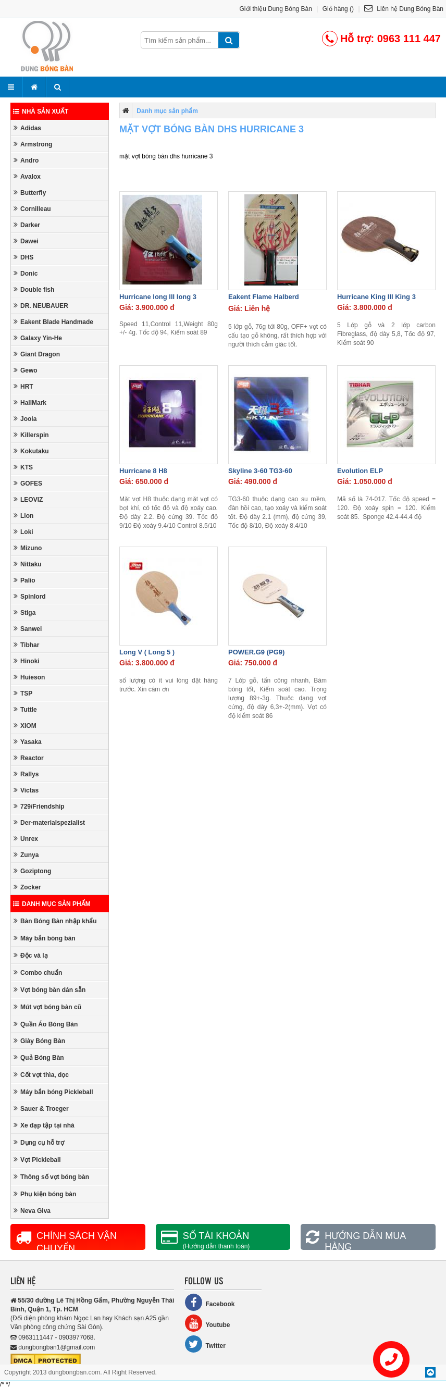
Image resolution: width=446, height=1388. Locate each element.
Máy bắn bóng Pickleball (53, 1092)
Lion (23, 515)
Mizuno (28, 548)
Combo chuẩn (38, 972)
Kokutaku (31, 451)
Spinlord (30, 596)
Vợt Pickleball (37, 1159)
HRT (23, 386)
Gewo (26, 370)
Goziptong (32, 871)
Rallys (26, 774)
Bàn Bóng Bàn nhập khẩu (55, 921)
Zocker (27, 887)
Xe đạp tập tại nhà (44, 1125)
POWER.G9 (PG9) (256, 652)
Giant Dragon (37, 354)
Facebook (209, 1302)
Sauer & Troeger (41, 1108)
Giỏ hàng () (338, 9)
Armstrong (33, 144)
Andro (26, 160)
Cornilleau (32, 209)
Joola (25, 419)
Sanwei (28, 629)
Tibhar (26, 645)
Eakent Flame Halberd (263, 297)
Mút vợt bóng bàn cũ (47, 1007)
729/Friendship (39, 806)
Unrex (26, 838)
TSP (23, 693)
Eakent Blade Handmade (53, 322)
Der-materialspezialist (49, 822)
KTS (23, 467)
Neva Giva (32, 1210)
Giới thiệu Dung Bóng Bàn (276, 9)
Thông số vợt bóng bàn (51, 1177)
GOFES (28, 483)
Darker (27, 225)
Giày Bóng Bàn (39, 1041)
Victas (26, 790)
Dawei (26, 241)
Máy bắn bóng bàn (45, 938)
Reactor (29, 758)
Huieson (29, 677)
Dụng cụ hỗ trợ (39, 1142)
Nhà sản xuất (40, 111)
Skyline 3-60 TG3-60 (260, 471)
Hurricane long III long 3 (157, 297)
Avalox (27, 176)
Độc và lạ (31, 955)
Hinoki (27, 661)
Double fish (34, 289)
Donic (26, 273)
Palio (24, 580)
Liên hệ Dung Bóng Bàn (403, 9)
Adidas (27, 128)
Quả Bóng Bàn (39, 1057)
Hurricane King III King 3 (376, 297)
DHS (23, 257)
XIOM (25, 725)
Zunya (26, 855)
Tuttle (25, 709)
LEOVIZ (28, 499)
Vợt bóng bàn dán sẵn (49, 990)
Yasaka (28, 742)
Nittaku (28, 564)
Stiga (24, 612)
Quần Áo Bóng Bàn (46, 1024)
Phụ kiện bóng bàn (45, 1194)
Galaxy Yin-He (38, 338)
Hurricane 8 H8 (143, 471)
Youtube (207, 1323)
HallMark (30, 402)
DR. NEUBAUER (41, 305)
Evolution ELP (360, 471)
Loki (23, 532)
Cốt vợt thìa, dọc (41, 1075)
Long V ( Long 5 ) (147, 652)
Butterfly (30, 192)
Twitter (204, 1344)
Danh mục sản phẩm (52, 904)
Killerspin (31, 435)
